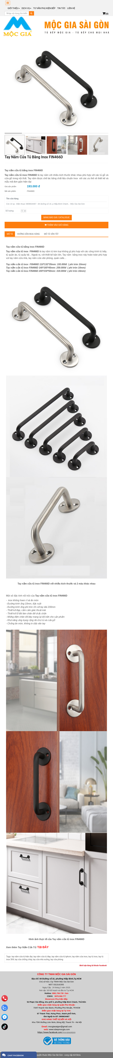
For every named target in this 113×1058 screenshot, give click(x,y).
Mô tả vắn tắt (51, 234)
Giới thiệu (14, 8)
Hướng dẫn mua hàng (28, 234)
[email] (4, 1017)
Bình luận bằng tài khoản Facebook (93, 966)
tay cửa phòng (56, 959)
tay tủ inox (92, 956)
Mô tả (10, 234)
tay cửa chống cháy (23, 959)
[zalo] (4, 1008)
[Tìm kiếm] (31, 13)
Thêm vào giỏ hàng (56, 225)
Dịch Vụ (26, 8)
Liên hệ (71, 8)
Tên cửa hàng (12, 198)
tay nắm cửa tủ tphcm (61, 956)
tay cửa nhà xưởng (41, 959)
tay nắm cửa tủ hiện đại (22, 956)
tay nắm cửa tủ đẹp (42, 956)
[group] (56, 86)
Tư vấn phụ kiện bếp (44, 8)
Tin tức (61, 8)
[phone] (4, 998)
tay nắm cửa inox (79, 956)
